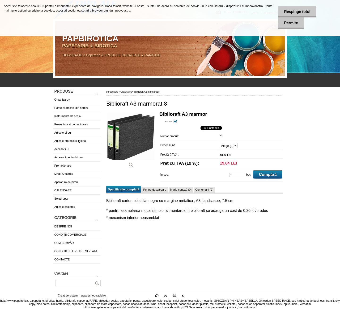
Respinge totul (297, 12)
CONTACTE (62, 259)
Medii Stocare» (63, 174)
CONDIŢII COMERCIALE (70, 234)
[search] (96, 283)
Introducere (112, 92)
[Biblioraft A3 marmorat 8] (131, 141)
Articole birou (62, 132)
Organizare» (62, 99)
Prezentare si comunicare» (71, 124)
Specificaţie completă (123, 189)
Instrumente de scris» (67, 116)
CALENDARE (63, 190)
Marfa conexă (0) (181, 189)
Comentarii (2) (204, 189)
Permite (291, 23)
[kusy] (236, 175)
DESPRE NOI (63, 226)
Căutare (61, 273)
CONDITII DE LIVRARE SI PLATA (75, 251)
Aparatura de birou (66, 182)
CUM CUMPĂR (64, 243)
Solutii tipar (61, 198)
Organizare (126, 92)
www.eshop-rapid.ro (93, 295)
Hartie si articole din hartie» (71, 108)
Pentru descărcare (154, 189)
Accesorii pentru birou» (68, 157)
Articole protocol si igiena (70, 141)
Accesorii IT (61, 149)
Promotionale (62, 165)
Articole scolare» (64, 207)
